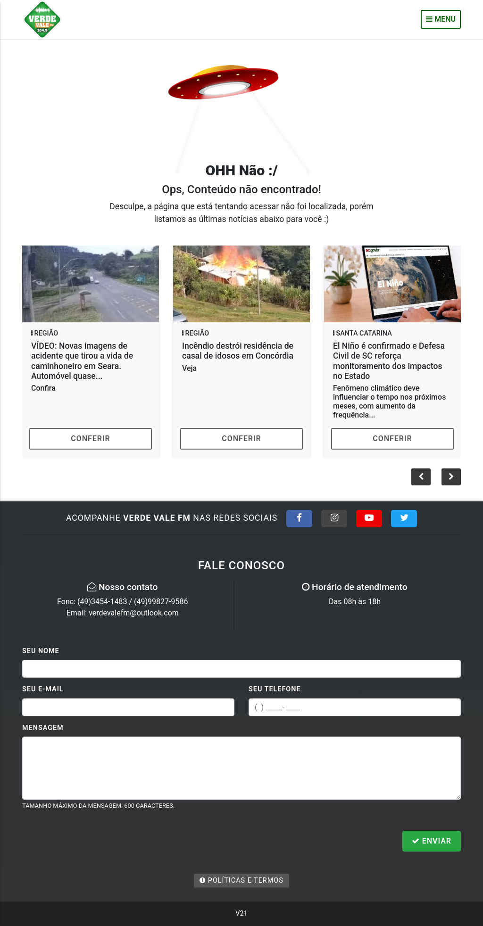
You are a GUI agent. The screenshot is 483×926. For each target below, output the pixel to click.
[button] (451, 476)
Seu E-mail (43, 689)
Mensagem (43, 728)
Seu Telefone (275, 689)
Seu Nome (40, 651)
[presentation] (94, 842)
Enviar (431, 840)
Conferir (90, 438)
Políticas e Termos (241, 881)
